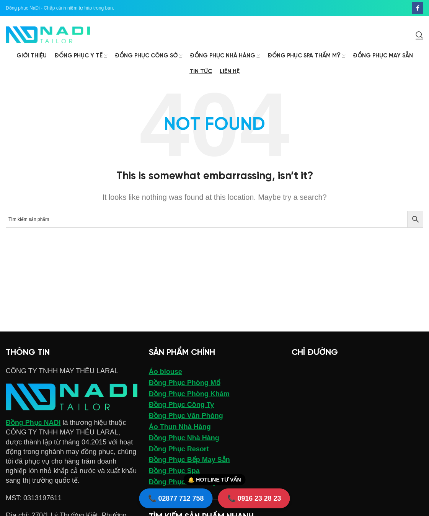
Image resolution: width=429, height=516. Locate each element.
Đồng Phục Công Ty (181, 405)
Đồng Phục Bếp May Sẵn (189, 460)
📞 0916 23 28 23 (254, 498)
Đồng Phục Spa (174, 471)
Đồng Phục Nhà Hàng (184, 439)
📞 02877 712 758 (175, 498)
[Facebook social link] (417, 8)
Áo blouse (165, 372)
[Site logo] (48, 35)
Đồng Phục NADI (33, 423)
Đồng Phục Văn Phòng (186, 416)
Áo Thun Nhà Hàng (180, 427)
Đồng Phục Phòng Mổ (184, 383)
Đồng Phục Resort (179, 449)
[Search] (419, 35)
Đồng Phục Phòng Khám (189, 394)
